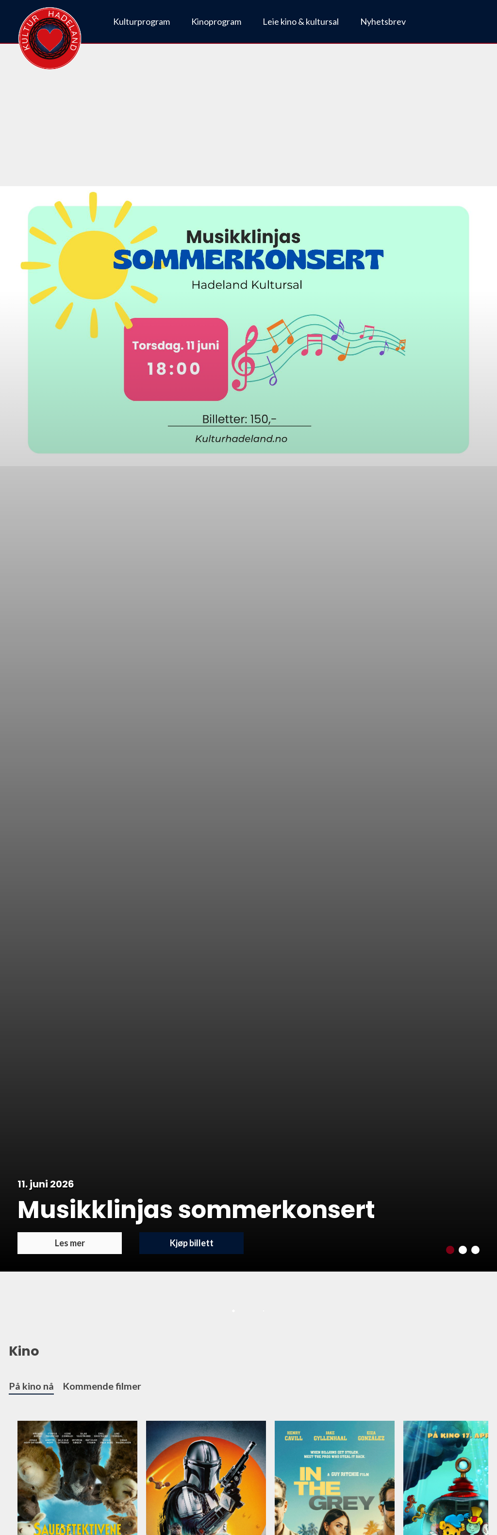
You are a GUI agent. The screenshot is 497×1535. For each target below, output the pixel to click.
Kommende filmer (102, 1386)
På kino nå (31, 1386)
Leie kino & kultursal (301, 21)
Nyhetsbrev (383, 21)
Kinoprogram (216, 21)
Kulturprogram (141, 21)
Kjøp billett (192, 1243)
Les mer (70, 1243)
